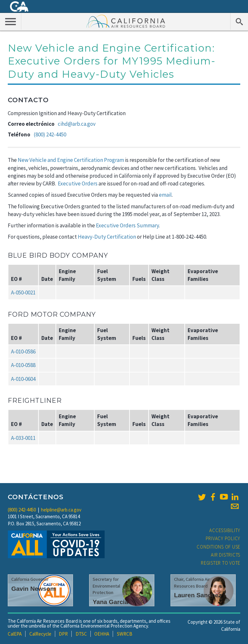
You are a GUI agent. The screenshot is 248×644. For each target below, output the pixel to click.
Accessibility (224, 530)
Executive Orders (78, 183)
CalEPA (15, 634)
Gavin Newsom (33, 588)
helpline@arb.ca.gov (61, 510)
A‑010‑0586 (23, 351)
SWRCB (124, 634)
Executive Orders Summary (127, 225)
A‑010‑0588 (23, 365)
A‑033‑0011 (23, 437)
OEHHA (101, 634)
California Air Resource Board (126, 21)
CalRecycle (40, 634)
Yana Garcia (110, 602)
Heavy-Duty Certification (107, 236)
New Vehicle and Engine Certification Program (71, 159)
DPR (63, 634)
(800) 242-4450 (50, 134)
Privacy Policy (223, 538)
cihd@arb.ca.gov (77, 123)
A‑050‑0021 (23, 292)
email (165, 194)
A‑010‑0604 (23, 378)
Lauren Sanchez (198, 595)
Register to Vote (220, 563)
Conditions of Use (218, 547)
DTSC (81, 634)
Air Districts (225, 555)
